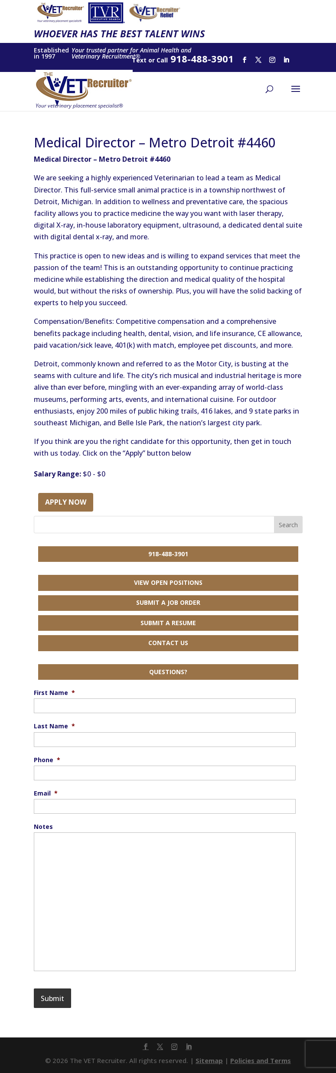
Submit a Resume (168, 623)
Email (46, 793)
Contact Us (168, 643)
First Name (54, 693)
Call (162, 60)
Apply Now (65, 502)
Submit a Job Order (168, 602)
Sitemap (209, 1060)
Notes (43, 827)
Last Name (54, 726)
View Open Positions (168, 582)
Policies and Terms (260, 1060)
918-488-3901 (168, 554)
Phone (47, 760)
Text (139, 60)
